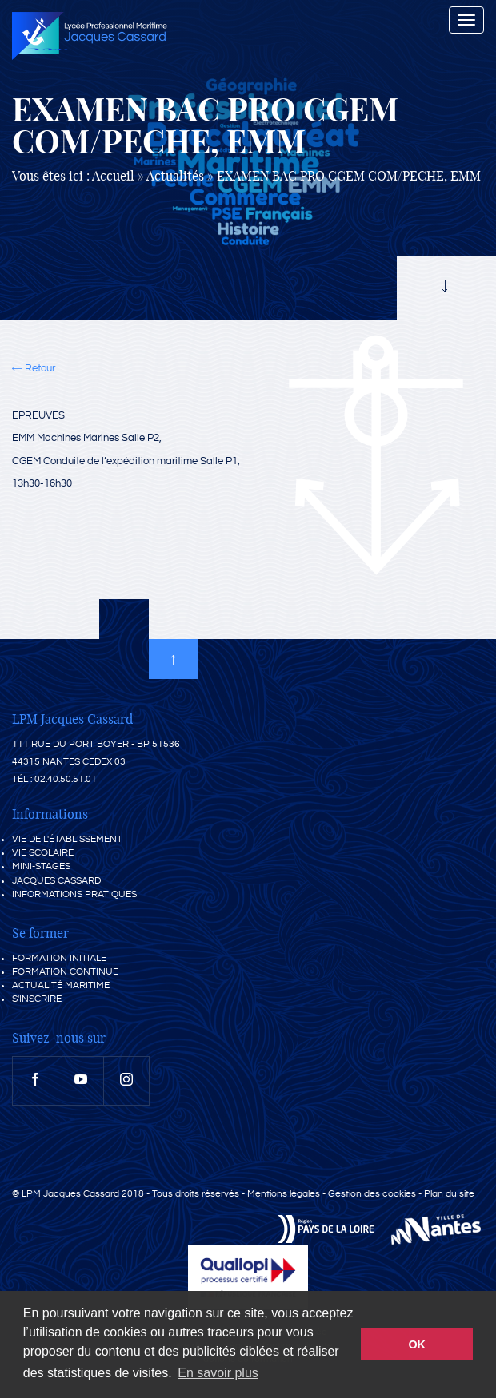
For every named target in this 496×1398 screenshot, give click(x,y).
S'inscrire (37, 999)
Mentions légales (283, 1194)
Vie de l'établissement (67, 839)
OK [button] (417, 1344)
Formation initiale (59, 958)
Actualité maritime (61, 985)
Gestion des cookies (372, 1194)
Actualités (175, 176)
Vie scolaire (43, 853)
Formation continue (65, 972)
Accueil (113, 176)
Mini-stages (41, 866)
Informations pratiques (74, 894)
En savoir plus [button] (218, 1373)
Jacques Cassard (56, 881)
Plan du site (449, 1194)
